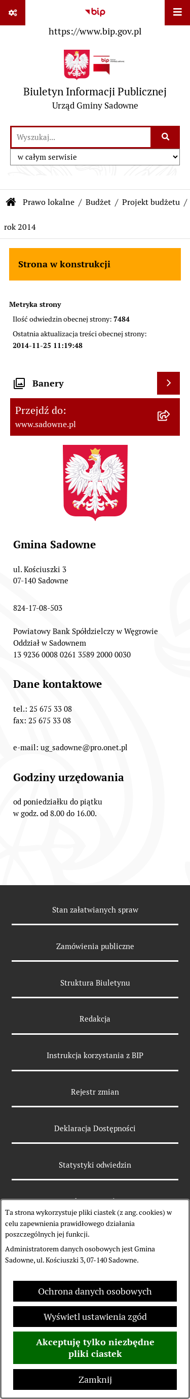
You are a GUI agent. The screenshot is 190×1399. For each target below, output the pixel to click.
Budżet (98, 202)
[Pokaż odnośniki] (12, 12)
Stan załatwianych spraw (95, 910)
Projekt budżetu (151, 202)
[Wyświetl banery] (168, 383)
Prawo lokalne (48, 202)
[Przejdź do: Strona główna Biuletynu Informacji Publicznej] (11, 202)
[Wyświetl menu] (177, 12)
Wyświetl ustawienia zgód (95, 1316)
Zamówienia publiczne (95, 946)
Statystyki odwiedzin (95, 1165)
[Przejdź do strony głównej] (95, 82)
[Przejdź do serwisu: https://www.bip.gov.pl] (95, 20)
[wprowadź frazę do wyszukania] (81, 137)
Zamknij (95, 1379)
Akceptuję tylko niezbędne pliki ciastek (95, 1347)
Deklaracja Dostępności (95, 1128)
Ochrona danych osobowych (95, 1291)
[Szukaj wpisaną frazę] (166, 137)
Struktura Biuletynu (95, 983)
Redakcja (95, 1019)
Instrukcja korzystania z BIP (95, 1055)
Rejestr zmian (95, 1092)
